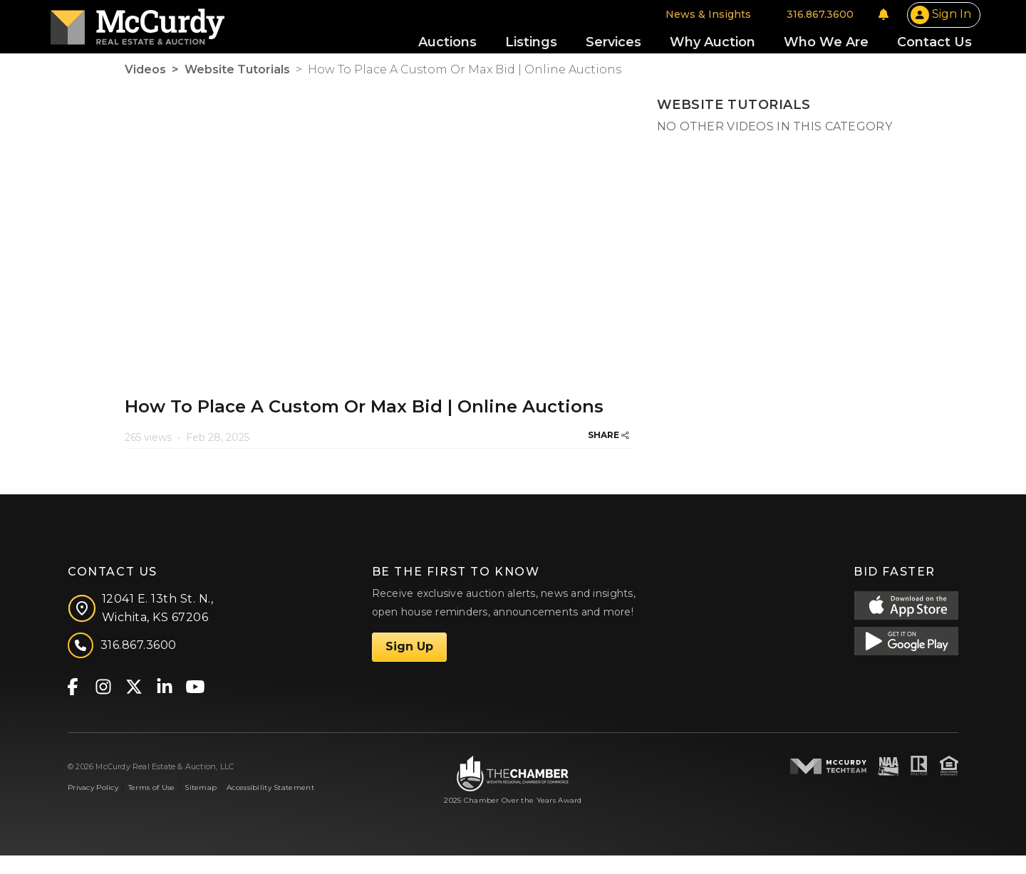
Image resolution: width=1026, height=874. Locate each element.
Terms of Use (151, 805)
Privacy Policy (93, 805)
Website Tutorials (237, 87)
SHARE (608, 453)
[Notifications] (809, 23)
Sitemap (201, 805)
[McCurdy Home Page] (212, 31)
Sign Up (409, 665)
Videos (145, 87)
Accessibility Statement (270, 805)
